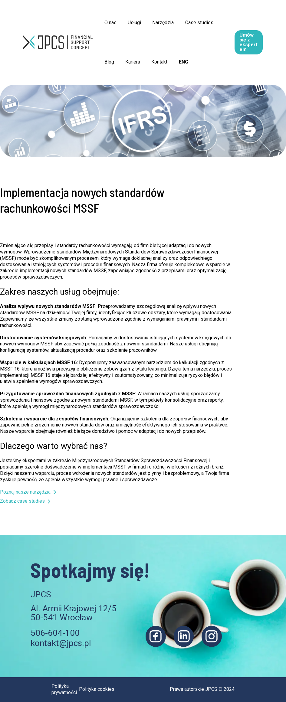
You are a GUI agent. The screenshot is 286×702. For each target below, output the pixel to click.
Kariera (130, 62)
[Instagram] (212, 636)
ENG (177, 62)
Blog (108, 62)
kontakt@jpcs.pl (61, 643)
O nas (110, 22)
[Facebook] (156, 636)
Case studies (193, 22)
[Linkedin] (184, 636)
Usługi (132, 22)
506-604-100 (55, 633)
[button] (259, 42)
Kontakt (155, 62)
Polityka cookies (96, 689)
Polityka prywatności (64, 689)
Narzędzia (159, 22)
